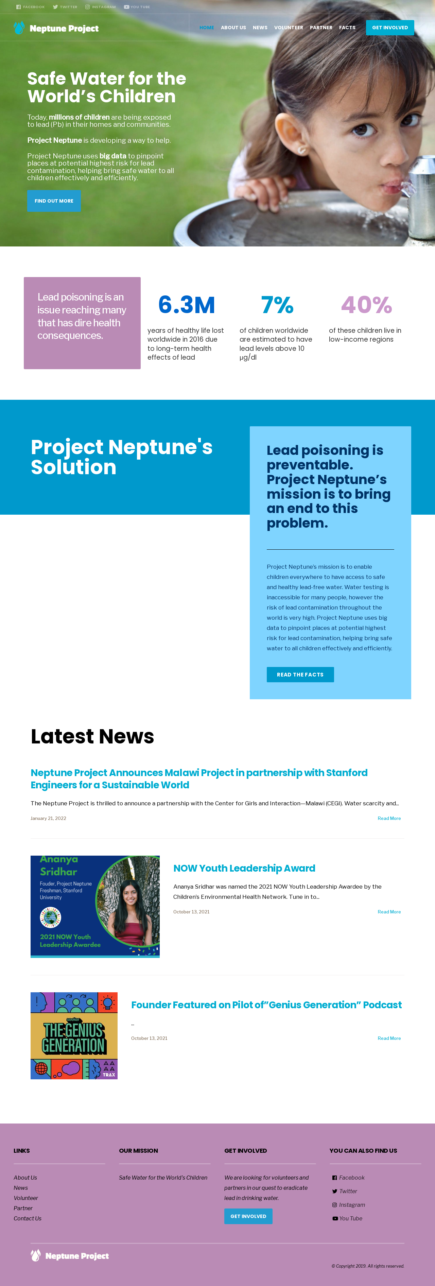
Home (206, 27)
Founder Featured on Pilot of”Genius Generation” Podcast (266, 1005)
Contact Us (27, 1218)
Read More (389, 818)
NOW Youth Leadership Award (244, 868)
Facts (347, 27)
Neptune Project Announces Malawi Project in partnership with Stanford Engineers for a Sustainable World (199, 779)
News (260, 27)
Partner (321, 27)
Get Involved (390, 27)
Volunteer (288, 27)
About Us (233, 27)
